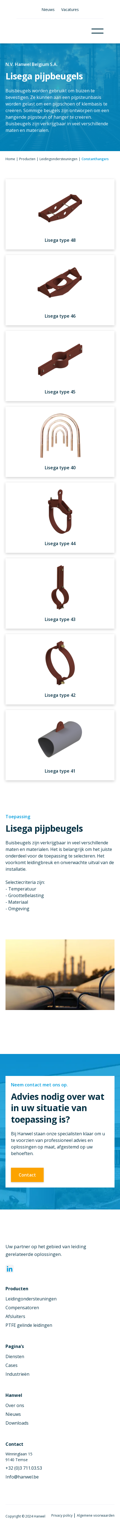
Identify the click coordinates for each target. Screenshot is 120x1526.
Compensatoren (22, 1308)
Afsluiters (15, 1316)
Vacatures (70, 9)
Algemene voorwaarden (96, 1515)
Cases (11, 1365)
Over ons (14, 1405)
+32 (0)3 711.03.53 (23, 1468)
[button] (97, 31)
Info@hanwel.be (22, 1477)
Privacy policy (62, 1515)
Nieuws (48, 9)
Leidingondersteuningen (58, 159)
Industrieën (17, 1374)
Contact (27, 1175)
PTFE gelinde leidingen (28, 1325)
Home (10, 159)
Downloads (17, 1423)
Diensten (14, 1356)
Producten (27, 159)
